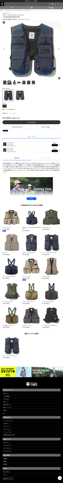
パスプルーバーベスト (27, 325)
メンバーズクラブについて (8, 420)
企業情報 (5, 458)
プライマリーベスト (26, 276)
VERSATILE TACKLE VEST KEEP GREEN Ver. (31, 228)
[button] (4, 48)
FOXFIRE (51, 7)
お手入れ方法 (6, 399)
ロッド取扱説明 (6, 396)
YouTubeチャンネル (7, 445)
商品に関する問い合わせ (18, 127)
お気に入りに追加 (45, 127)
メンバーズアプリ (6, 426)
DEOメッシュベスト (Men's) (28, 252)
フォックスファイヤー (9, 10)
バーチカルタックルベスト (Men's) (49, 325)
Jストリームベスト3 (6, 227)
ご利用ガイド (5, 423)
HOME (1, 10)
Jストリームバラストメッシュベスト (49, 252)
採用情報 (5, 464)
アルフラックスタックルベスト (28, 301)
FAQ (4, 413)
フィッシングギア (18, 10)
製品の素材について (7, 404)
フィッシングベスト (27, 10)
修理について (6, 402)
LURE (31, 7)
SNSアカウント (6, 442)
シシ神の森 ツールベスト (7, 325)
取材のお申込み (6, 472)
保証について (6, 393)
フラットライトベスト (46, 227)
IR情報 (4, 461)
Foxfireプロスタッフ (7, 451)
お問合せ (5, 410)
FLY (12, 7)
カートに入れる (31, 122)
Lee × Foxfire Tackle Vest (9, 276)
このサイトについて (7, 429)
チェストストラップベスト (7, 301)
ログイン (5, 474)
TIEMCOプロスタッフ (7, 448)
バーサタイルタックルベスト (48, 301)
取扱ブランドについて (7, 407)
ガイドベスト (5, 252)
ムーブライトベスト (46, 276)
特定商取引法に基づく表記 (8, 435)
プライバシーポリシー (7, 432)
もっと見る (31, 198)
